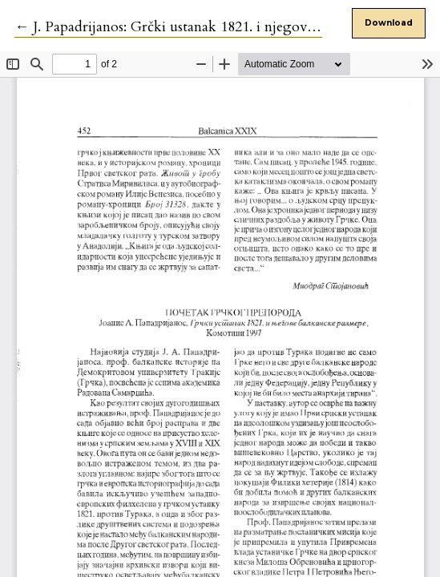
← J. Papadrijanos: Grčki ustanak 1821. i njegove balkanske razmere (222, 27)
